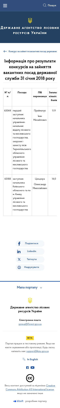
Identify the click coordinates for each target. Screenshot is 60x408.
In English (32, 359)
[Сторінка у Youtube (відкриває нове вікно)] (32, 367)
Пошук (52, 5)
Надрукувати (31, 267)
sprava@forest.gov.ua (30, 324)
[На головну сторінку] (30, 26)
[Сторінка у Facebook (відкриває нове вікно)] (27, 367)
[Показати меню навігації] (5, 5)
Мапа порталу (27, 287)
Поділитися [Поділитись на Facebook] (31, 243)
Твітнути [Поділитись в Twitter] (32, 259)
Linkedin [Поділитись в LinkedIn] (31, 251)
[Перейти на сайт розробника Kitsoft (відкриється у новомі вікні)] (18, 401)
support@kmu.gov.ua (37, 351)
